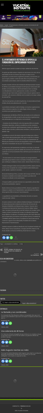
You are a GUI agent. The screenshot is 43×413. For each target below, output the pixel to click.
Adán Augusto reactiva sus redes (15, 350)
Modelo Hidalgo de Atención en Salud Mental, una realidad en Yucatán (13, 250)
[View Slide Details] (14, 275)
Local (6, 25)
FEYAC (21, 244)
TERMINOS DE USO (25, 406)
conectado (29, 260)
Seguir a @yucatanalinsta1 (29, 303)
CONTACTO (15, 406)
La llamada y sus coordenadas (13, 312)
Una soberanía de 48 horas (12, 331)
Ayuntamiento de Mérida (11, 244)
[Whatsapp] (11, 237)
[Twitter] (7, 237)
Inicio (1, 25)
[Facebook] (4, 237)
